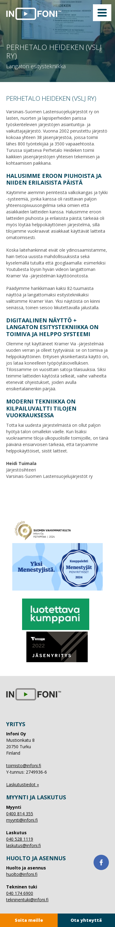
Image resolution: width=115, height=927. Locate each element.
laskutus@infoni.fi (23, 845)
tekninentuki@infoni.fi (27, 900)
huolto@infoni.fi (21, 874)
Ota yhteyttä (86, 920)
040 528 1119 (19, 839)
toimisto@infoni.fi (23, 765)
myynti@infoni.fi (22, 820)
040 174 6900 (19, 893)
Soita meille (29, 920)
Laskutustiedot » (22, 784)
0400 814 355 (19, 813)
